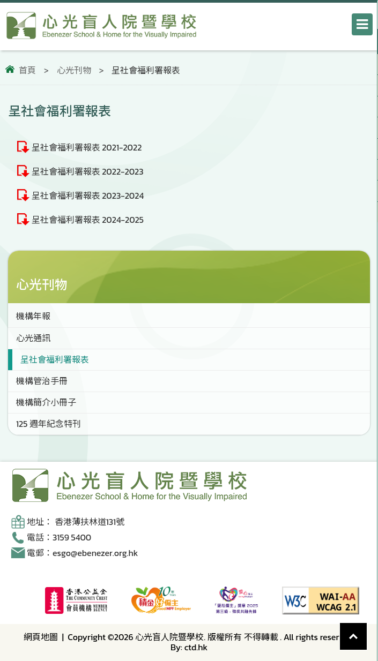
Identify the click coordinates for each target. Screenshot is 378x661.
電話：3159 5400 (59, 537)
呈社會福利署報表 (54, 359)
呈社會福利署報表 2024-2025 (88, 219)
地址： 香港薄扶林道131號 (75, 521)
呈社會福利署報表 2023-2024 (88, 195)
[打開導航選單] (362, 24)
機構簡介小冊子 (46, 402)
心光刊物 (74, 70)
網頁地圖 (41, 636)
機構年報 (33, 316)
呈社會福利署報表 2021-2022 (87, 147)
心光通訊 (33, 338)
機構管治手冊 (42, 380)
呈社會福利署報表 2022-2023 (88, 171)
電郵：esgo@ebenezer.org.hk (82, 552)
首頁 (27, 70)
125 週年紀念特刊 (48, 423)
